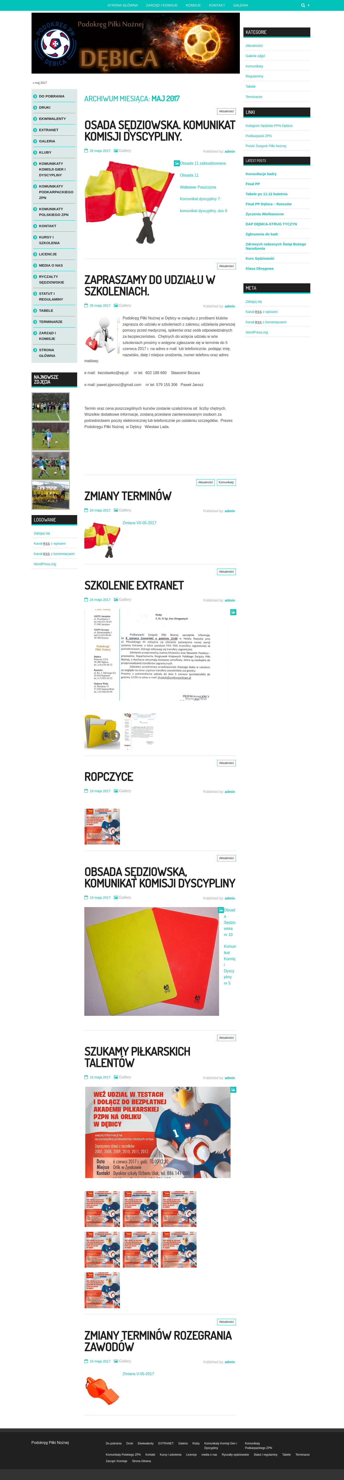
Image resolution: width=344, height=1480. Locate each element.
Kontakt (217, 5)
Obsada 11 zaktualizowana (203, 163)
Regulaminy (254, 76)
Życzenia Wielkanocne (265, 214)
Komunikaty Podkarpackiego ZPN (56, 192)
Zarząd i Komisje (162, 5)
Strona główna (123, 5)
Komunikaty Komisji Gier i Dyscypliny (52, 169)
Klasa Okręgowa (260, 268)
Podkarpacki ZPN (259, 136)
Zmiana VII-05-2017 (139, 523)
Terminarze (51, 322)
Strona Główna (47, 353)
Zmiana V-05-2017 (138, 1374)
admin (230, 151)
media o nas (51, 265)
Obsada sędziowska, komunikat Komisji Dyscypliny (159, 877)
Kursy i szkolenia (49, 240)
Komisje (193, 5)
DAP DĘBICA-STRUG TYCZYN (271, 224)
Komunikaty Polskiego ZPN (54, 212)
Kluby (45, 152)
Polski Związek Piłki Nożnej (266, 146)
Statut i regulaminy (51, 296)
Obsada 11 (189, 175)
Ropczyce (108, 776)
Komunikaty (226, 482)
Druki (45, 107)
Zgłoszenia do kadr (262, 234)
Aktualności (226, 111)
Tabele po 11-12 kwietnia (267, 194)
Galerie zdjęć (255, 56)
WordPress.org (45, 564)
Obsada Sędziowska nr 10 (230, 922)
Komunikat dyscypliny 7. (200, 199)
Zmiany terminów (127, 496)
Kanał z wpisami (50, 543)
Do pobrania (52, 96)
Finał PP (253, 184)
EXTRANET (49, 130)
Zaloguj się (42, 533)
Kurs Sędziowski (260, 258)
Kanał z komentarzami (54, 554)
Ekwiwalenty (52, 119)
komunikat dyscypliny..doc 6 (203, 211)
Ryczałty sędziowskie (51, 279)
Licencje (48, 254)
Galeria (240, 5)
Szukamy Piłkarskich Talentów (137, 1057)
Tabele (46, 310)
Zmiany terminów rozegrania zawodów (157, 1341)
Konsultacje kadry (261, 174)
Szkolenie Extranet (134, 585)
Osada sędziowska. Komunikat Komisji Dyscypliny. (159, 130)
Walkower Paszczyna (198, 187)
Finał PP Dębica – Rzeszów (269, 204)
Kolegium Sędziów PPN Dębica (269, 126)
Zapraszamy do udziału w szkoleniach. (149, 285)
